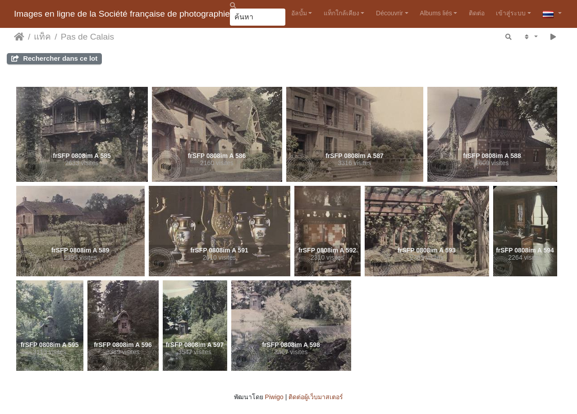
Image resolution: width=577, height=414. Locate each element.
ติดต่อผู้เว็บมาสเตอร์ (315, 396)
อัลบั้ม (299, 13)
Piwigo (274, 396)
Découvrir (389, 13)
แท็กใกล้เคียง (341, 13)
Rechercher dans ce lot (54, 58)
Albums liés (436, 13)
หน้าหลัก (19, 37)
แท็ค (42, 36)
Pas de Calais (87, 36)
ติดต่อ (477, 13)
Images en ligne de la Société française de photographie (122, 13)
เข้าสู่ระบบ (511, 13)
